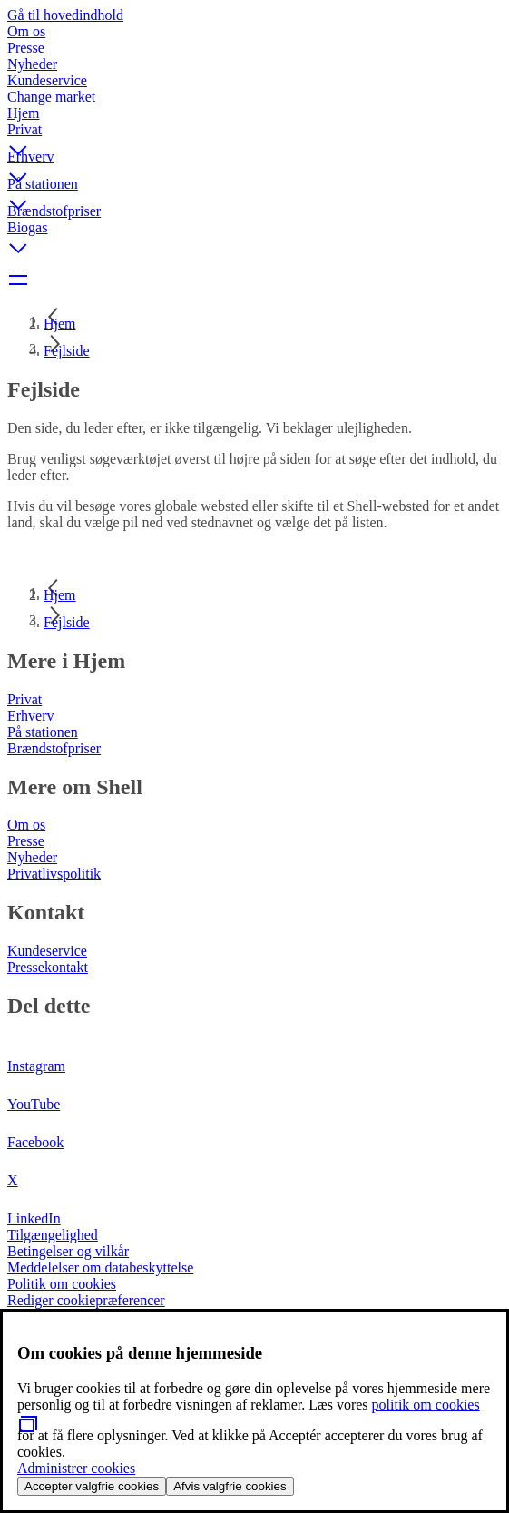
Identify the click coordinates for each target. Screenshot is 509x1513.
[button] (254, 135)
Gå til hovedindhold (65, 15)
